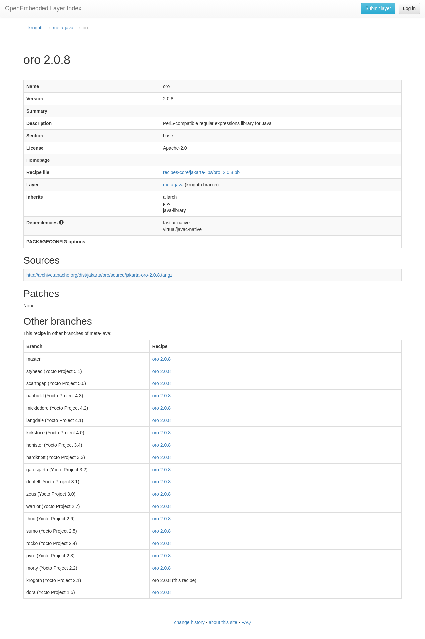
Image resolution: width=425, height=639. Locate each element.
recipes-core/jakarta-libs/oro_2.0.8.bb (201, 172)
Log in (409, 8)
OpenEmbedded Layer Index (43, 8)
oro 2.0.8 (161, 359)
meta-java (63, 27)
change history (189, 622)
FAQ (246, 622)
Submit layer (378, 8)
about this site (223, 622)
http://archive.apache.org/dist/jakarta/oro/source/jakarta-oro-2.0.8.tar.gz (99, 275)
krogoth (36, 27)
